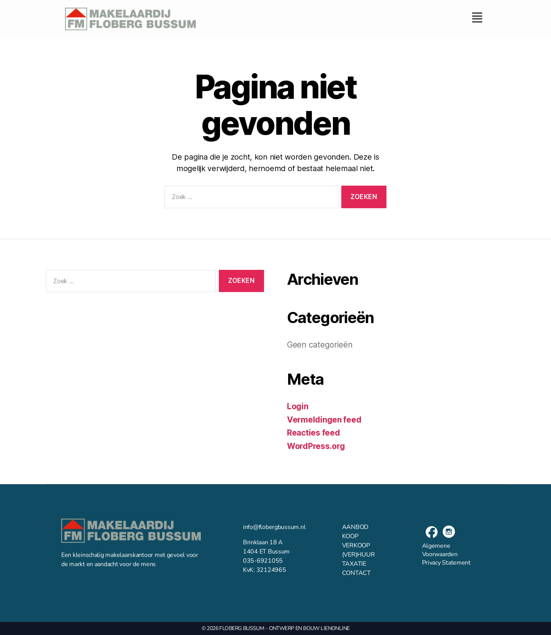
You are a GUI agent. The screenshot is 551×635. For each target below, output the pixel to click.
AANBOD (355, 527)
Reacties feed (313, 432)
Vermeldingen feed (324, 419)
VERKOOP (356, 545)
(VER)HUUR (358, 554)
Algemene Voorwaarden (440, 550)
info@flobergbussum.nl (274, 527)
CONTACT (356, 573)
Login (297, 406)
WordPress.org (316, 446)
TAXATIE (354, 564)
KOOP (350, 536)
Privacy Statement (446, 562)
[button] (345, 17)
